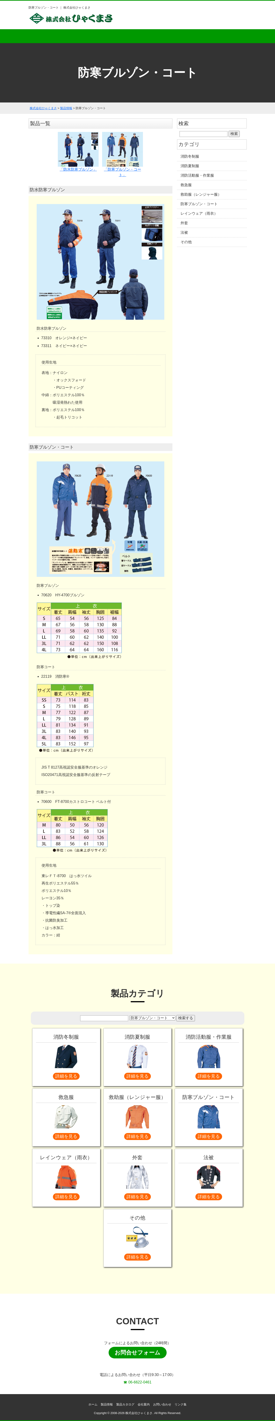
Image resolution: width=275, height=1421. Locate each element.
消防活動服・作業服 (197, 175)
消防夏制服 (190, 166)
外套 (184, 223)
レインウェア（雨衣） (199, 213)
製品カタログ (137, 36)
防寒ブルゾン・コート (199, 204)
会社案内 (182, 36)
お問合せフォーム (137, 1352)
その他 (186, 242)
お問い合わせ (226, 36)
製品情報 (107, 1404)
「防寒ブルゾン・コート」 (122, 154)
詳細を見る (66, 1076)
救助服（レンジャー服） (201, 194)
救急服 (186, 185)
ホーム (48, 36)
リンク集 (181, 1404)
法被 (184, 232)
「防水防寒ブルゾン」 (78, 151)
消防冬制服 (190, 156)
